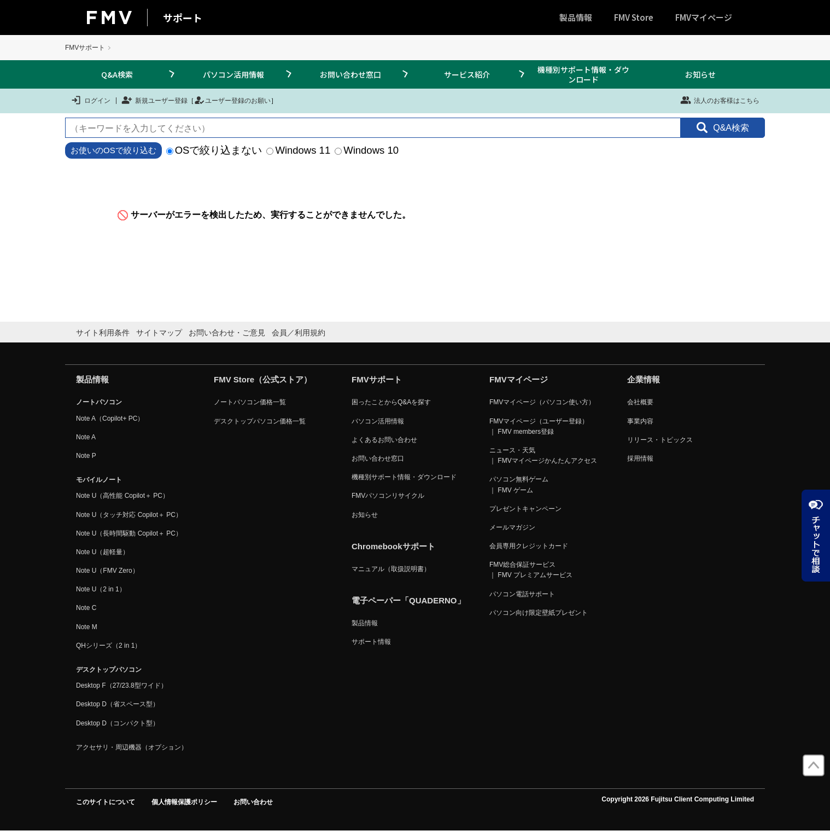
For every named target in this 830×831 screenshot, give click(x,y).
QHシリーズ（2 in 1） (108, 645)
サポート (182, 17)
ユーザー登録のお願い (232, 100)
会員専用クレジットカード (528, 546)
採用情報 (640, 458)
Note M (86, 627)
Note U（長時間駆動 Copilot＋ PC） (129, 533)
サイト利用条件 (103, 332)
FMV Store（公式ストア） (263, 379)
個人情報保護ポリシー (184, 802)
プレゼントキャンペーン (525, 509)
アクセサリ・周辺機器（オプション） (132, 747)
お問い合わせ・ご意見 (227, 332)
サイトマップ (159, 332)
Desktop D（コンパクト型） (117, 723)
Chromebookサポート (393, 546)
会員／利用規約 (298, 332)
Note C (86, 608)
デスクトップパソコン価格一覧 (260, 421)
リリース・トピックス (660, 440)
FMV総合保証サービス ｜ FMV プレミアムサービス (530, 570)
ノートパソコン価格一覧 (250, 402)
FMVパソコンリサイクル (388, 495)
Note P (86, 456)
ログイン (90, 100)
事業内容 (640, 421)
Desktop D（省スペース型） (117, 704)
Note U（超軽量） (102, 552)
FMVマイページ (703, 17)
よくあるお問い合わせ (384, 440)
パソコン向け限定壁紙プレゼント (538, 613)
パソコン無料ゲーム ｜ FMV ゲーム (518, 484)
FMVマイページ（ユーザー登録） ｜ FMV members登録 (538, 426)
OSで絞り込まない (214, 150)
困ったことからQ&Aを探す (391, 402)
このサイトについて (105, 802)
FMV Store (633, 17)
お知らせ (700, 74)
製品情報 (575, 17)
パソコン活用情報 (233, 74)
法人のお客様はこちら (719, 100)
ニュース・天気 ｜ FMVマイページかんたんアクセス (543, 455)
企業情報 (643, 379)
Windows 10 (367, 150)
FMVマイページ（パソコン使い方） (542, 402)
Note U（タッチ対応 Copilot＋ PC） (129, 515)
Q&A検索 (117, 74)
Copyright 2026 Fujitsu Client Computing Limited (677, 799)
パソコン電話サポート (522, 594)
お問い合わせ (253, 802)
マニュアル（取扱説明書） (391, 569)
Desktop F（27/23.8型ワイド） (121, 685)
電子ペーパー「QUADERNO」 (408, 600)
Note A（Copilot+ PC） (110, 418)
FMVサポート (85, 47)
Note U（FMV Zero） (107, 570)
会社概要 (640, 402)
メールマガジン (512, 527)
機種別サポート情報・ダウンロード (583, 74)
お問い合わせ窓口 (350, 74)
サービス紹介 (467, 74)
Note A (86, 437)
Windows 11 (298, 150)
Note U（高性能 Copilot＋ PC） (122, 495)
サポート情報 (371, 642)
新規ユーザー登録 (154, 100)
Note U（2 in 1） (101, 589)
